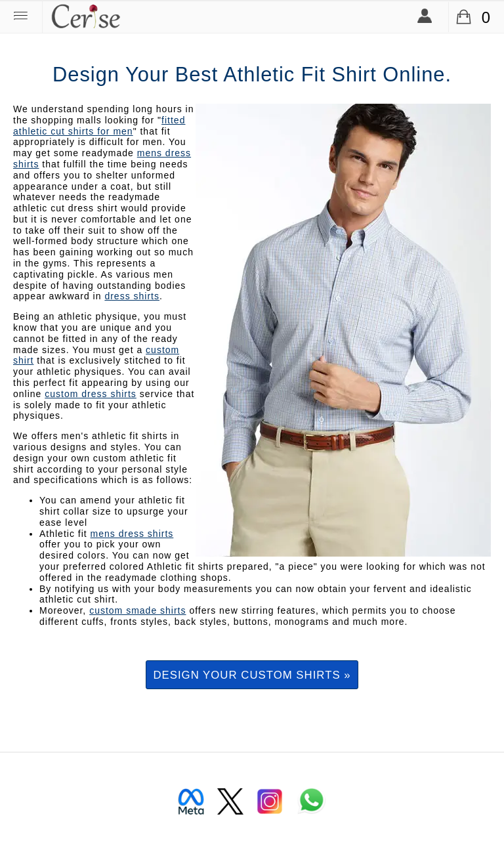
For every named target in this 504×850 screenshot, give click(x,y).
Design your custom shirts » (251, 675)
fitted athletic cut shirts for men (99, 126)
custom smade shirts (137, 610)
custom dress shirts (90, 394)
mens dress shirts (132, 533)
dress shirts (131, 296)
